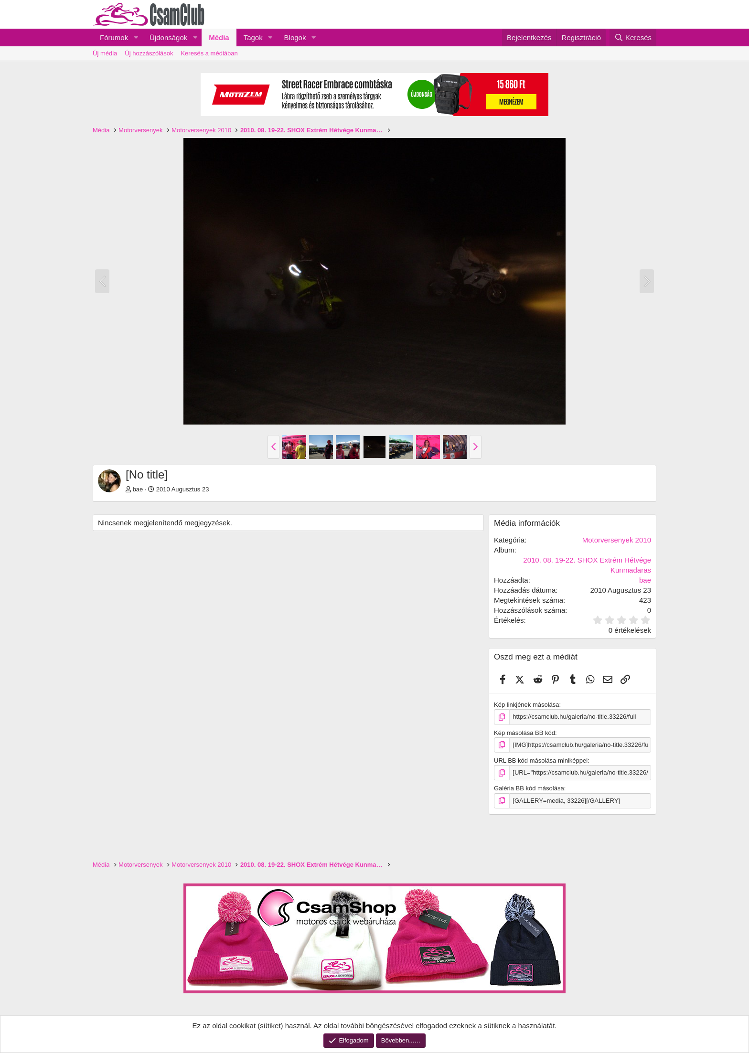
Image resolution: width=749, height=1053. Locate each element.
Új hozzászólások (149, 53)
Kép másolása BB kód (524, 732)
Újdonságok (168, 37)
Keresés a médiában (209, 53)
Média (219, 37)
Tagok (253, 37)
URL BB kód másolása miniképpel (541, 760)
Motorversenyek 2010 (616, 540)
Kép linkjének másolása (526, 704)
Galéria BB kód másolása (529, 788)
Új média (105, 53)
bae (138, 489)
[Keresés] (633, 37)
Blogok (295, 37)
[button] (135, 37)
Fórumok (114, 37)
